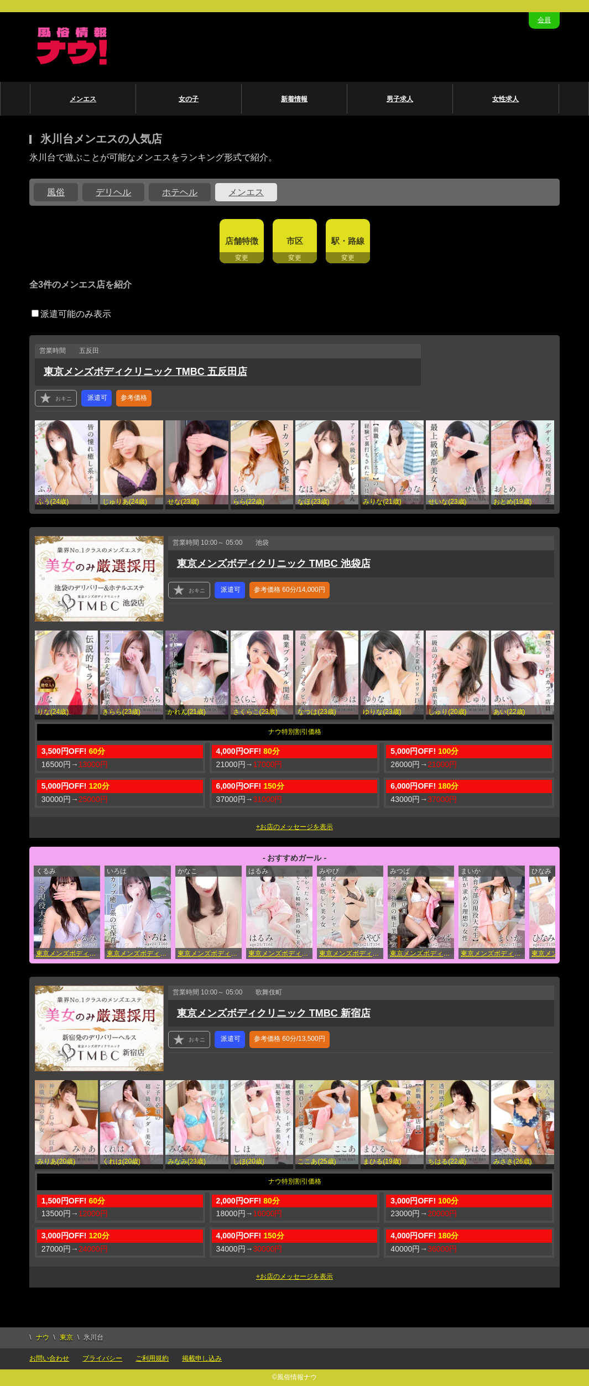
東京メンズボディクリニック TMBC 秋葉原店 (210, 953)
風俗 (56, 192)
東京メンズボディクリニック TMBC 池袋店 (274, 563)
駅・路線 (347, 241)
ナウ (42, 1337)
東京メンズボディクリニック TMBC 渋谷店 (280, 953)
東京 (66, 1337)
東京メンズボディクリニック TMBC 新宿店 (274, 1013)
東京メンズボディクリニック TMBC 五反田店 (145, 371)
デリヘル (113, 192)
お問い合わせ (49, 1358)
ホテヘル (179, 192)
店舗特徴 (241, 241)
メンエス (83, 99)
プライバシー (102, 1358)
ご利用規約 (152, 1358)
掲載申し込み (202, 1358)
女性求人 (505, 99)
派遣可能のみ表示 (71, 314)
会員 (544, 20)
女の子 (189, 99)
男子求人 (400, 99)
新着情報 (294, 99)
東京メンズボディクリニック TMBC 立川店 (422, 953)
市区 (294, 241)
